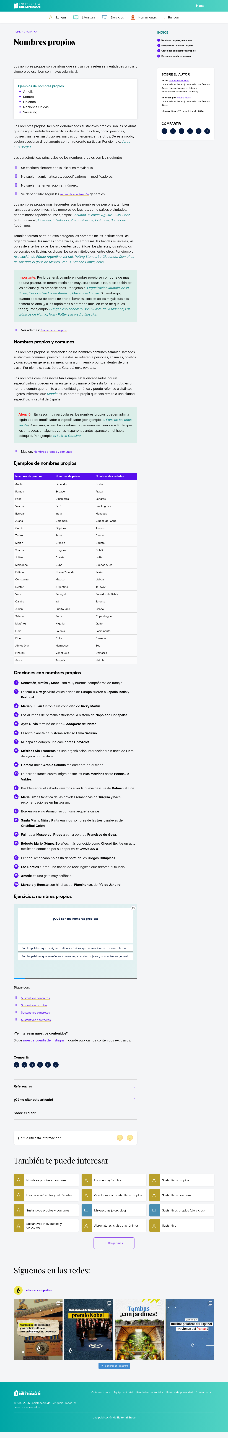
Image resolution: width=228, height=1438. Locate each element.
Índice (200, 6)
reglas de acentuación (77, 194)
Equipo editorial (123, 1398)
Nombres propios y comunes (55, 451)
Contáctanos (203, 1398)
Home (17, 31)
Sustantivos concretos (37, 997)
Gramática (30, 31)
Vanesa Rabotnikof (179, 80)
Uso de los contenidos (150, 1398)
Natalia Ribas (184, 97)
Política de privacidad (179, 1398)
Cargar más (114, 1249)
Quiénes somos (101, 1398)
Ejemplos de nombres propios (177, 45)
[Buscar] (213, 5)
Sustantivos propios (55, 330)
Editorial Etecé (126, 1423)
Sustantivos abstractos (38, 1019)
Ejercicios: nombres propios (176, 56)
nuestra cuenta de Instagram (45, 1040)
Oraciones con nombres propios (178, 50)
